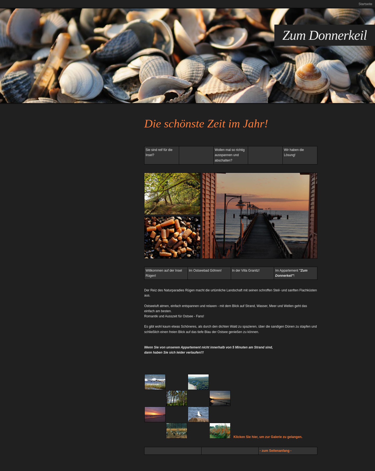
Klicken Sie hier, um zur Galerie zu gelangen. (267, 437)
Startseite (365, 4)
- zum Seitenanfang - (275, 451)
